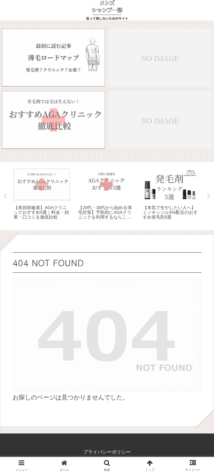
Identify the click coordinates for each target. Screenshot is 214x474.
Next (209, 196)
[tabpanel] (42, 195)
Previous (5, 196)
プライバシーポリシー (107, 452)
